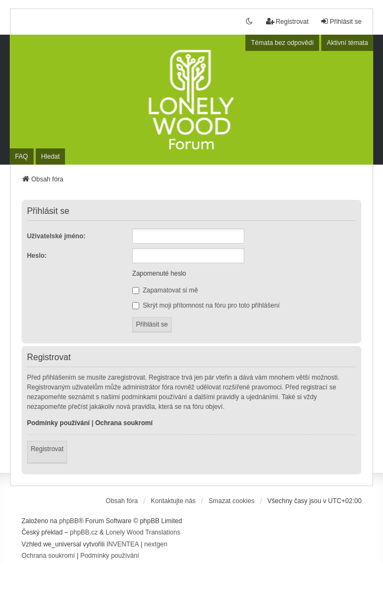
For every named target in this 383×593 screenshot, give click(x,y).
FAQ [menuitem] (21, 156)
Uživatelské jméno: (56, 236)
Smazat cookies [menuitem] (232, 501)
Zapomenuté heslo (159, 273)
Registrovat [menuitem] (287, 21)
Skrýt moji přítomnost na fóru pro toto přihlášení (206, 305)
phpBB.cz (84, 532)
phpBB (69, 521)
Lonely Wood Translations (143, 532)
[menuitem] (48, 556)
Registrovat (47, 449)
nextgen (155, 544)
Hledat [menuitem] (50, 156)
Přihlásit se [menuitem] (341, 21)
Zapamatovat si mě (165, 290)
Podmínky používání (58, 423)
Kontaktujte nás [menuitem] (173, 501)
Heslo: (37, 255)
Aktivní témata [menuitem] (347, 43)
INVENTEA (122, 544)
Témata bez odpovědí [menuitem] (282, 43)
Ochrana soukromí (124, 423)
